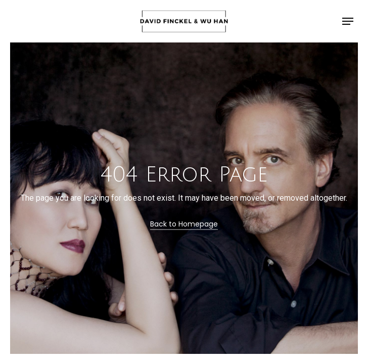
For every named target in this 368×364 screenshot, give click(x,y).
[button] (347, 21)
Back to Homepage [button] (184, 224)
